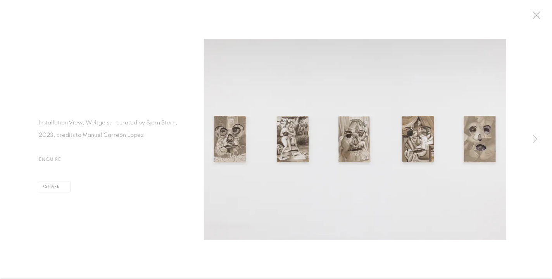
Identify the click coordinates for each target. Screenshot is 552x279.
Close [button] (536, 17)
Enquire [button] (50, 161)
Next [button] (535, 139)
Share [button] (52, 188)
